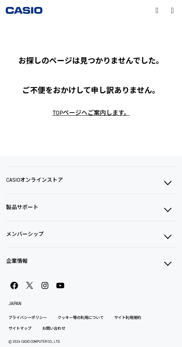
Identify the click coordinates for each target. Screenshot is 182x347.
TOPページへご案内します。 (91, 113)
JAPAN (15, 304)
